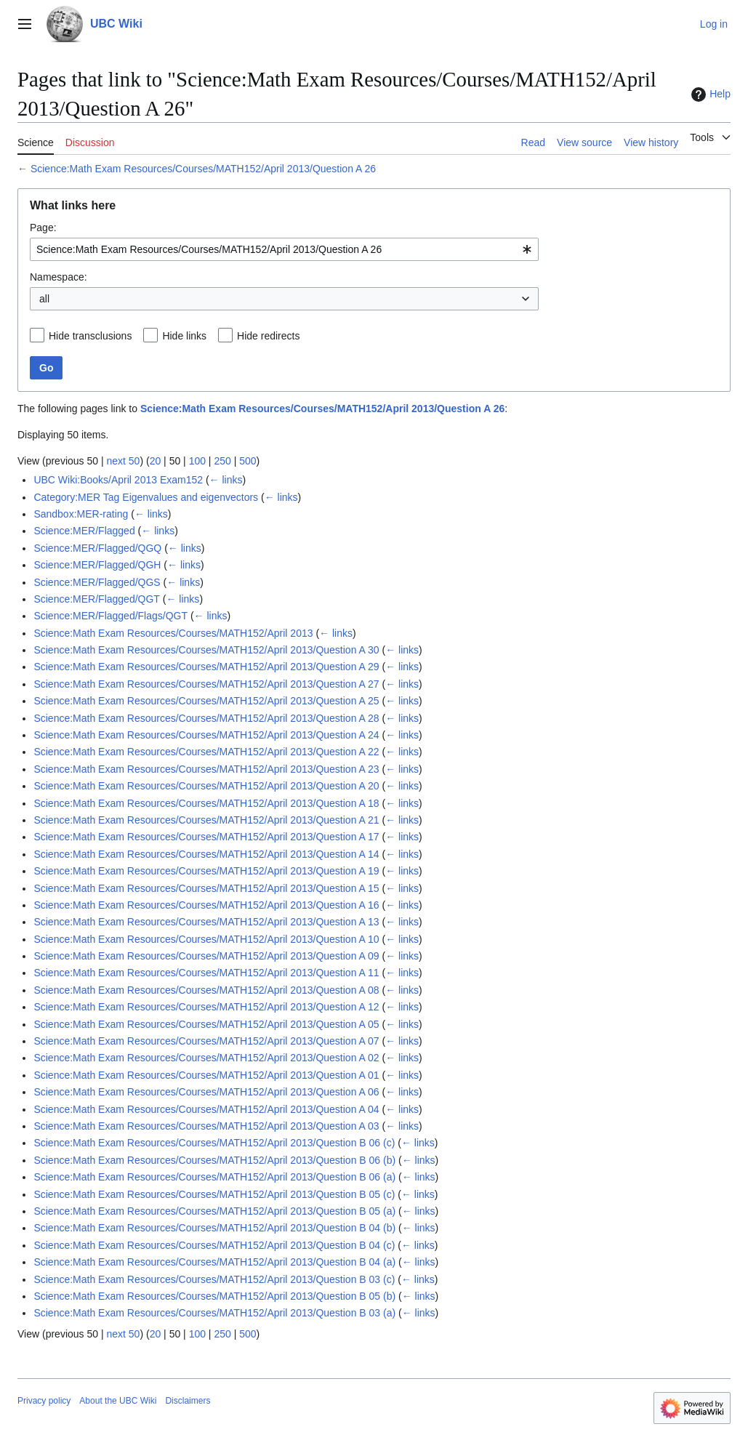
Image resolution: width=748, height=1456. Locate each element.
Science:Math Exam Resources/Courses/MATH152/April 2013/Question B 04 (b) (214, 1228)
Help (709, 94)
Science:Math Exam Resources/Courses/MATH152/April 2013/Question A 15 (206, 888)
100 (197, 461)
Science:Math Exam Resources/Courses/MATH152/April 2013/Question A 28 (206, 718)
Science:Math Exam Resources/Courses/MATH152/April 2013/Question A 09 (206, 956)
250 (222, 461)
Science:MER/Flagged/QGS (96, 582)
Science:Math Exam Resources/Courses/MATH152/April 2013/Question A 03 (206, 1126)
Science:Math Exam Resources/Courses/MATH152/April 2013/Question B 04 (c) (214, 1245)
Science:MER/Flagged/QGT (96, 599)
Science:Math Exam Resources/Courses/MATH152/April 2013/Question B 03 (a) (214, 1313)
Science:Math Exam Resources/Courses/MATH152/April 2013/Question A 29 (206, 666)
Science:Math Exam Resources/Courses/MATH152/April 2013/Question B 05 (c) (214, 1194)
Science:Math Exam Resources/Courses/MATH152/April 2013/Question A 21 (206, 820)
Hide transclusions (90, 336)
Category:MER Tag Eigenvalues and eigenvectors (145, 497)
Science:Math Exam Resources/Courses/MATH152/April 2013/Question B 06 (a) (214, 1177)
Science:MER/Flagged (83, 530)
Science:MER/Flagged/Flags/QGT (110, 616)
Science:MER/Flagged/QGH (97, 565)
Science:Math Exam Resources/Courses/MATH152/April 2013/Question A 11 (206, 972)
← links (226, 480)
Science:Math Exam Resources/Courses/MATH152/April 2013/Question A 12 (206, 1007)
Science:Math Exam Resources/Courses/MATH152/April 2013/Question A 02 (206, 1057)
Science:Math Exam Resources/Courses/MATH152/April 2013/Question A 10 (206, 939)
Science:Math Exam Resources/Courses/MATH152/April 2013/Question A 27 (206, 684)
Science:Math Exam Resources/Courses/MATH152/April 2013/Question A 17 (206, 836)
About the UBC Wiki (117, 1401)
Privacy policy (44, 1401)
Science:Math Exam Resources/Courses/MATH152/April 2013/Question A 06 (206, 1092)
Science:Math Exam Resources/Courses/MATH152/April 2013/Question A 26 (203, 168)
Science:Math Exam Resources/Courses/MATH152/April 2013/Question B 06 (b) (214, 1160)
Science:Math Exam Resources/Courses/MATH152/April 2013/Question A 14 (206, 854)
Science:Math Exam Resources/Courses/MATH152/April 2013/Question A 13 (206, 922)
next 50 (123, 461)
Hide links (184, 336)
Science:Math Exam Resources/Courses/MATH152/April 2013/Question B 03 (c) (214, 1279)
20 (155, 461)
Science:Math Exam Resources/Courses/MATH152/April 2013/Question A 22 (206, 751)
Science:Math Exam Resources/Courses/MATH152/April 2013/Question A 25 (206, 701)
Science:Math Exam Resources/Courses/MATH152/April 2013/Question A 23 (206, 769)
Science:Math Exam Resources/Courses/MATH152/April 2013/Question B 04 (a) (214, 1262)
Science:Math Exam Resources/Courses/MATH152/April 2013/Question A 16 (206, 905)
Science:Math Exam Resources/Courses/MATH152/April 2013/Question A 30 (206, 650)
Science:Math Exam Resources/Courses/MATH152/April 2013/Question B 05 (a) (214, 1211)
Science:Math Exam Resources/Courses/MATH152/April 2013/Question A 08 (206, 990)
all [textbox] (44, 299)
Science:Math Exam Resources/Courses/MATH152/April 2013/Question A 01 (206, 1075)
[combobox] (284, 249)
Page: (43, 227)
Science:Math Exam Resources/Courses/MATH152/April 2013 (173, 633)
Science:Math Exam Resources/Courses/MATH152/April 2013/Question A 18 (206, 803)
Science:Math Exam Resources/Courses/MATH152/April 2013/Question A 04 (206, 1109)
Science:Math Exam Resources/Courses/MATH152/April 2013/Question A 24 (206, 735)
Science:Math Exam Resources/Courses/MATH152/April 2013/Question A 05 (206, 1024)
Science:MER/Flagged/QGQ (97, 548)
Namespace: (58, 277)
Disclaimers (187, 1401)
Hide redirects (268, 336)
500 (247, 461)
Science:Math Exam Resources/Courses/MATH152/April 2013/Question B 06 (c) (214, 1143)
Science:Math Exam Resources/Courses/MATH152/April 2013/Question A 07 (206, 1041)
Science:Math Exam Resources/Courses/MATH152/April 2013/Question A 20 (206, 786)
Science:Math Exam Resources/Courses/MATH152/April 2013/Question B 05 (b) (214, 1296)
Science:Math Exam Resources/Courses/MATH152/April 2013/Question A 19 (206, 871)
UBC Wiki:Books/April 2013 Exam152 (118, 480)
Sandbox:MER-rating (80, 514)
